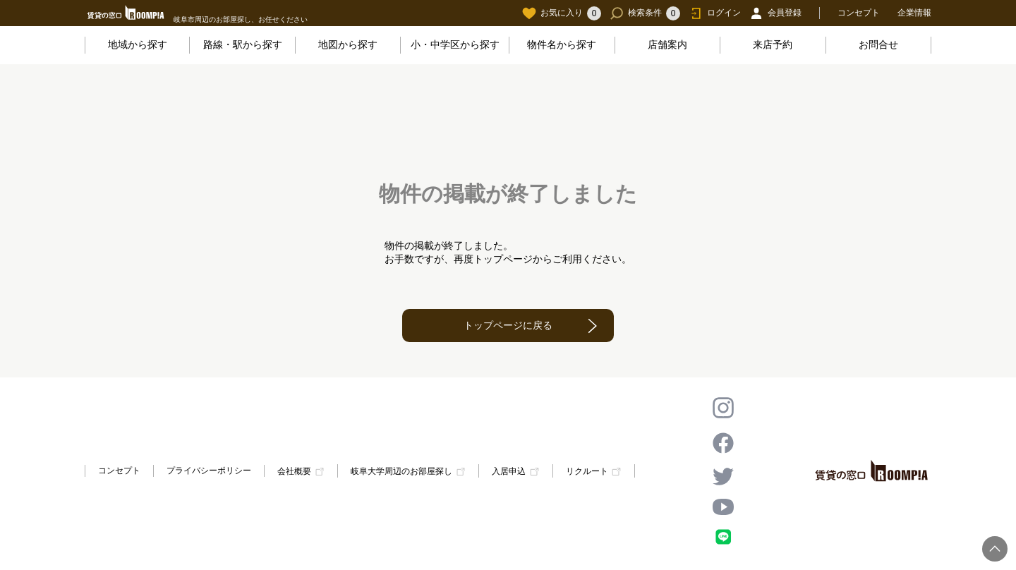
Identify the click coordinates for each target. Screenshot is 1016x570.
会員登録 (775, 13)
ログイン (715, 13)
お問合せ (878, 44)
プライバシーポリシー (209, 470)
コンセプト (858, 13)
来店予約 (772, 44)
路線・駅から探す (242, 44)
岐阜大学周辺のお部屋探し (401, 471)
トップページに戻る (508, 325)
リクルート (587, 471)
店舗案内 (667, 44)
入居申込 (509, 471)
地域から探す (137, 44)
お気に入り (561, 13)
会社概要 (294, 471)
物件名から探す (561, 44)
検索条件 (645, 13)
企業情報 (914, 13)
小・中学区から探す (455, 44)
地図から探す (347, 44)
